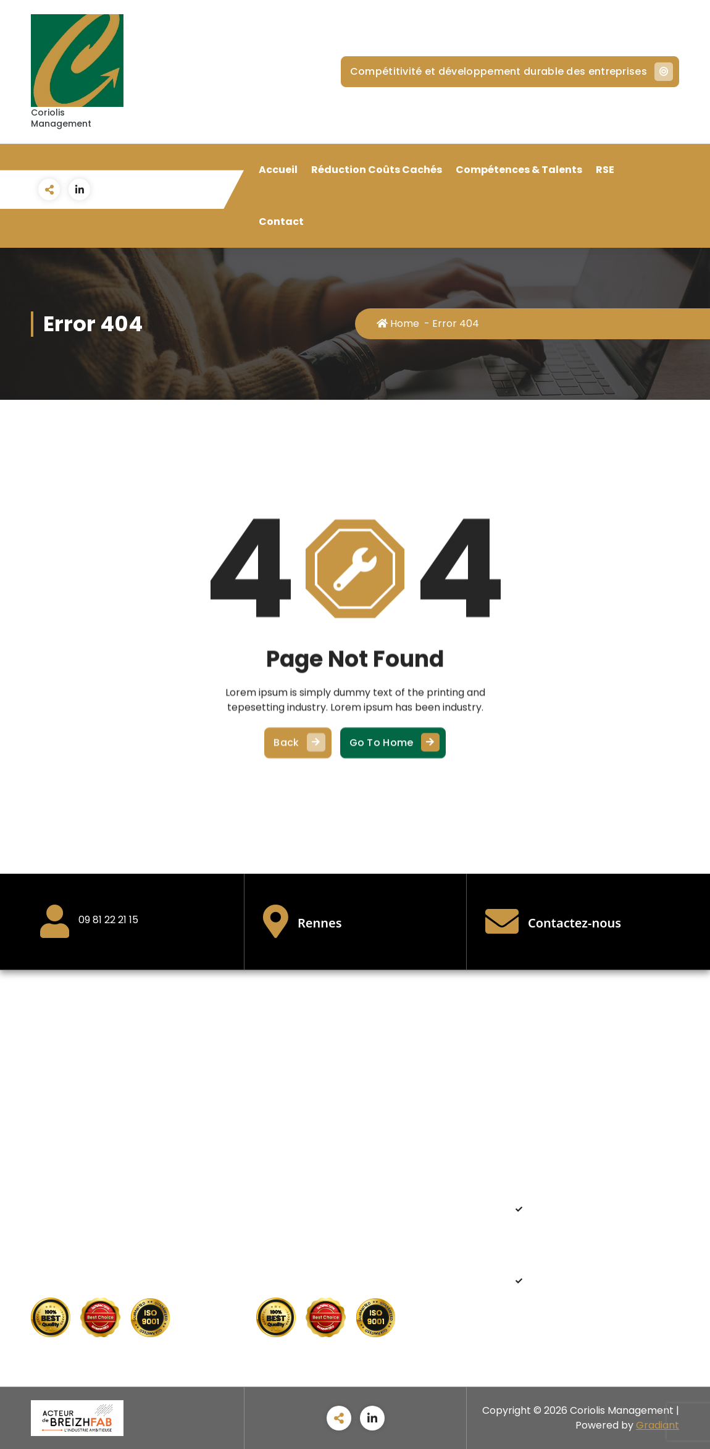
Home (398, 323)
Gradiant (657, 1425)
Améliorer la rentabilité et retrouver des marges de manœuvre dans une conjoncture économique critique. (595, 1230)
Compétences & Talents (519, 170)
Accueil (278, 170)
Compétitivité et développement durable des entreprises (510, 72)
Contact (281, 221)
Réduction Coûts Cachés (376, 170)
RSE (605, 170)
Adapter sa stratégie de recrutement (594, 1287)
